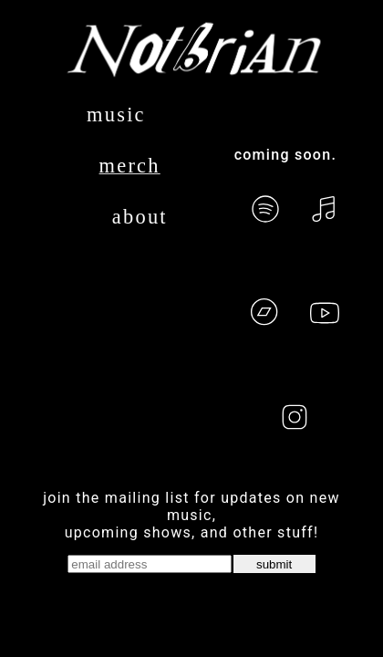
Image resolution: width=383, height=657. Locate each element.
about (140, 216)
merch (129, 165)
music (116, 114)
